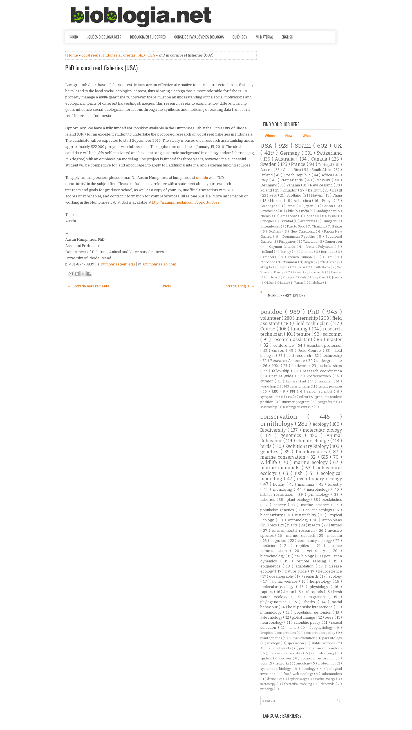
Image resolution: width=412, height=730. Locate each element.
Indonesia (112, 55)
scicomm (332, 334)
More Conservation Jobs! (287, 295)
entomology (299, 520)
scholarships (331, 366)
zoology (335, 576)
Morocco (268, 262)
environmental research (294, 530)
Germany (291, 153)
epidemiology (299, 679)
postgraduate (327, 402)
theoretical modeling (298, 684)
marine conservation (283, 457)
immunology (271, 612)
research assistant (293, 339)
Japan (309, 206)
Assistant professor (324, 345)
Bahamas (306, 252)
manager (325, 381)
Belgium (315, 190)
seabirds (312, 576)
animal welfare (285, 581)
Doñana (275, 231)
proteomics (327, 663)
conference (284, 345)
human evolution (302, 638)
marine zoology (325, 679)
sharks (310, 602)
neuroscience (330, 571)
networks (282, 663)
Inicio (74, 37)
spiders (266, 658)
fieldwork (300, 366)
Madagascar (326, 211)
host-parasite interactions (311, 607)
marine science (316, 505)
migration (318, 597)
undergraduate (329, 361)
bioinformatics (312, 451)
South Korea (321, 267)
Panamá (293, 185)
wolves (287, 658)
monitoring (283, 489)
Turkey (286, 252)
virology (274, 643)
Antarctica (303, 201)
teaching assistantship (298, 407)
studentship (268, 407)
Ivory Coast (319, 277)
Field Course (310, 350)
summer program (295, 402)
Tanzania (310, 242)
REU (276, 391)
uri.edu (202, 177)
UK (337, 145)
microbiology (319, 489)
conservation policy (320, 633)
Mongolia (266, 267)
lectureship (332, 355)
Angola (309, 262)
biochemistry (272, 515)
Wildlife (269, 462)
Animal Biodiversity (276, 648)
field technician (312, 323)
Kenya (328, 201)
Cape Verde (317, 272)
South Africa (322, 170)
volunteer (271, 318)
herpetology (321, 581)
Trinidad (287, 221)
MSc (276, 366)
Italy (264, 180)
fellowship (281, 371)
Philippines (288, 242)
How (288, 136)
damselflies (275, 679)
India (305, 211)
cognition (279, 541)
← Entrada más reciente (88, 286)
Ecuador (290, 190)
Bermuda (328, 252)
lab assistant (297, 381)
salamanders (331, 674)
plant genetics (271, 638)
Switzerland (329, 153)
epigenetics (271, 566)
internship (307, 318)
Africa (327, 175)
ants (294, 628)
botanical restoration (318, 658)
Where (270, 136)
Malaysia (329, 216)
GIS (325, 457)
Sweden (269, 164)
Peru (273, 195)
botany (279, 484)
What (307, 136)
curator (267, 381)
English (287, 37)
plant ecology (299, 499)
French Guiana (301, 257)
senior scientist (320, 391)
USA (151, 55)
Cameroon (333, 242)
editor (304, 397)
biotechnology (272, 556)
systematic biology (276, 669)
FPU (289, 397)
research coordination (322, 371)
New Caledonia (303, 231)
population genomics (313, 612)
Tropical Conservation (278, 633)
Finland (267, 175)
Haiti (302, 277)
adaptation (305, 566)
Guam (328, 257)
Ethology (309, 669)
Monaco (283, 283)
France (298, 164)
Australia (285, 159)
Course (268, 329)
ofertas (129, 55)
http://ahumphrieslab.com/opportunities (186, 202)
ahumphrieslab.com (159, 264)
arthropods (314, 592)
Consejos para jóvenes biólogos (199, 37)
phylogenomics (274, 602)
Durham (271, 277)
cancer (281, 505)
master (334, 339)
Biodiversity (274, 430)
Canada (320, 159)
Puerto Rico (296, 226)
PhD (142, 55)
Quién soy (239, 37)
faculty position (330, 386)
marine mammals (281, 467)
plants (293, 525)
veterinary (317, 551)
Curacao (336, 272)
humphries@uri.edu (118, 264)
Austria (267, 170)
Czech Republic (298, 175)
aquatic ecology (319, 510)
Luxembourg (270, 226)
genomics (293, 435)
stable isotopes (323, 643)
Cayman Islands (283, 247)
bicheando (328, 684)
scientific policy (308, 622)
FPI (293, 391)
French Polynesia (320, 247)
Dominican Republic (299, 236)
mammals (307, 484)
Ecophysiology (321, 628)
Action (289, 592)
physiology (320, 587)
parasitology (332, 638)
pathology (267, 689)
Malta (269, 283)
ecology (321, 424)
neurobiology (272, 622)
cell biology (305, 556)
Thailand (319, 226)
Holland (267, 252)
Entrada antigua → (239, 286)
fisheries (268, 499)
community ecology (315, 541)
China (337, 195)
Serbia (301, 267)
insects (314, 525)
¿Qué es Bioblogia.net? (104, 37)
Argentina (308, 221)
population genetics (277, 510)
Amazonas (289, 216)
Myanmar (290, 262)
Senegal (266, 221)
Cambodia (269, 257)
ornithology (277, 423)
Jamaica (337, 277)
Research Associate (288, 361)
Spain (304, 145)
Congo (309, 216)
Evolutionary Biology (307, 446)
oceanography (282, 576)
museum (334, 535)
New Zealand (322, 185)
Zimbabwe (316, 283)
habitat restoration (277, 494)
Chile (290, 211)
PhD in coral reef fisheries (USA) (101, 67)
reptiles (304, 546)
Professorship (319, 376)
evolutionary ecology (319, 478)
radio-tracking (323, 653)
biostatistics (332, 499)
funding (300, 329)
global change (304, 617)
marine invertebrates (285, 653)
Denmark (268, 185)
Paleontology (271, 617)
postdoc (272, 312)
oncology (303, 663)
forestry (335, 484)
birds (266, 446)
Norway (324, 180)
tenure (304, 334)
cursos (279, 350)
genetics (270, 451)
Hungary (329, 221)
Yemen (299, 283)
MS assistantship (297, 386)
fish (300, 473)
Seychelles (269, 211)
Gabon (328, 206)
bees (329, 617)
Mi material (264, 37)
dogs (264, 663)
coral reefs (91, 55)
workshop (268, 386)
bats (274, 525)
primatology (319, 494)
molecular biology (322, 430)
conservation (283, 416)
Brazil (337, 190)
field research (299, 355)
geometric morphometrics (320, 648)
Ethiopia (288, 277)
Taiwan (298, 272)
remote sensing (312, 561)
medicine (270, 546)
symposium (269, 397)
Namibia (267, 216)
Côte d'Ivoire (328, 262)
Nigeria (284, 267)
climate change (313, 440)
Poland (266, 190)
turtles (336, 525)
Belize (337, 226)
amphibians (332, 520)
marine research (301, 535)
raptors (267, 592)
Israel (291, 206)
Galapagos (269, 206)
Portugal (325, 165)
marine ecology (312, 462)
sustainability (306, 515)
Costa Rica (292, 170)
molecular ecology (278, 587)
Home (73, 55)
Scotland (294, 195)
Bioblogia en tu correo (148, 37)
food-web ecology (299, 674)
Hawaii (317, 195)
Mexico (277, 201)
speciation (296, 643)
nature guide (283, 376)
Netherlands (292, 180)
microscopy (268, 684)
